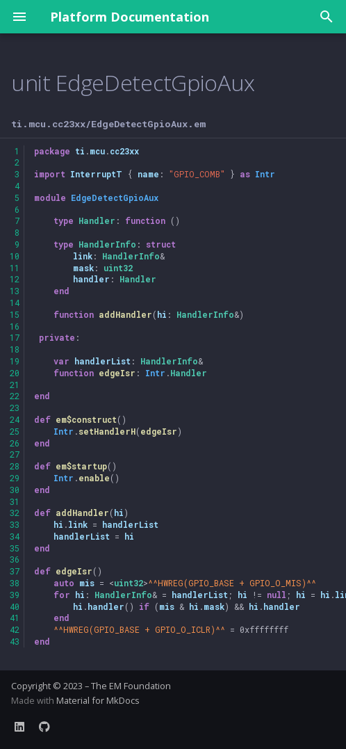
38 (14, 582)
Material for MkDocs (98, 700)
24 (14, 419)
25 (14, 431)
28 (14, 466)
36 (14, 559)
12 (14, 278)
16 (14, 326)
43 (14, 641)
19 (14, 361)
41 (14, 617)
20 (14, 372)
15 (14, 314)
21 (14, 384)
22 (14, 395)
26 (14, 443)
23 (14, 407)
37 (14, 571)
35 (14, 548)
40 (14, 606)
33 (14, 524)
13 (14, 290)
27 (14, 454)
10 (14, 255)
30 (14, 489)
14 (14, 302)
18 (14, 349)
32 (14, 512)
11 (14, 267)
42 (14, 629)
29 (14, 477)
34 (14, 536)
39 (14, 594)
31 (14, 501)
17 (14, 337)
